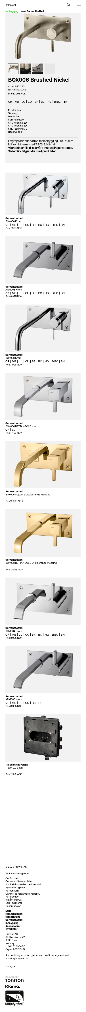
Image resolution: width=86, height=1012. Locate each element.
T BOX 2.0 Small (14, 767)
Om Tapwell (11, 878)
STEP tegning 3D (17, 128)
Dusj (8, 910)
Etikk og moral (13, 902)
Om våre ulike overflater (19, 881)
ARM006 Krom (13, 289)
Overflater (11, 929)
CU (30, 101)
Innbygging (11, 923)
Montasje (13, 116)
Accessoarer (12, 926)
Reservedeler (15, 131)
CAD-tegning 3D (17, 125)
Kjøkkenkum (12, 916)
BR (36, 101)
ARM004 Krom (13, 631)
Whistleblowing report (17, 873)
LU (23, 101)
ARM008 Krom (13, 699)
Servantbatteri (35, 11)
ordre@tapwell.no (18, 958)
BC (43, 101)
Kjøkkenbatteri (13, 913)
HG (49, 101)
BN (65, 101)
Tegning (12, 113)
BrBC (57, 101)
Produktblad (15, 110)
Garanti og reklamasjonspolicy (22, 893)
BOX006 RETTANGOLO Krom (21, 426)
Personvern (12, 890)
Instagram (11, 966)
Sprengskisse (16, 119)
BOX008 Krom (13, 357)
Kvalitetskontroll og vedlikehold (23, 884)
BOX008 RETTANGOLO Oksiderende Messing (31, 562)
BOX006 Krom (13, 221)
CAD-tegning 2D (17, 122)
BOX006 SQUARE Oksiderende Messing (27, 494)
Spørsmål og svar (15, 887)
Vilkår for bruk (13, 899)
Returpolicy (11, 896)
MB (17, 101)
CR (10, 101)
